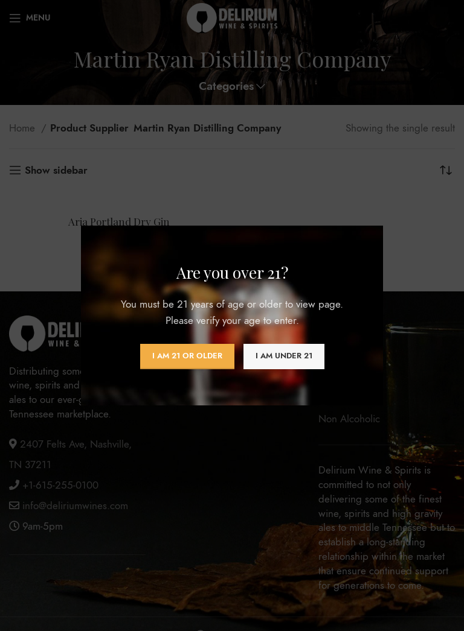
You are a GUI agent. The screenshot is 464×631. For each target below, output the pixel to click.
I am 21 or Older (187, 355)
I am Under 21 (284, 355)
